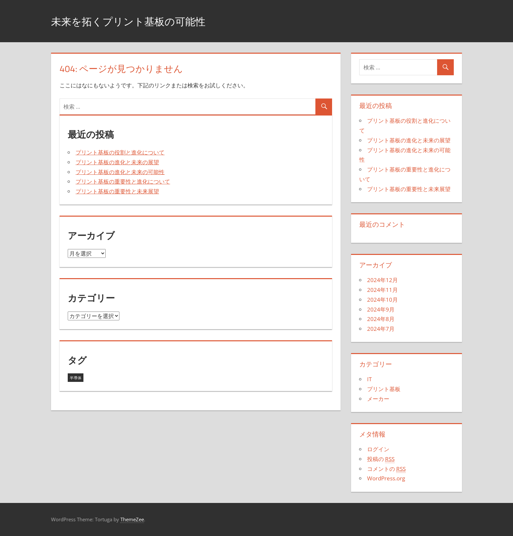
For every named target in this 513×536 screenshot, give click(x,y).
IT (369, 379)
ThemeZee (132, 519)
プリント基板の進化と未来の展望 (117, 162)
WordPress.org (386, 478)
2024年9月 (381, 309)
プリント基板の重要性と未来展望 (117, 191)
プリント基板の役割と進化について (120, 152)
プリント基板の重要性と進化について (123, 181)
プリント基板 (383, 389)
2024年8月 (381, 319)
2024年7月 (381, 328)
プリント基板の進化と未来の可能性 (120, 172)
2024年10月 (382, 299)
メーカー (378, 398)
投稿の (381, 459)
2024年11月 (382, 290)
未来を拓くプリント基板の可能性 (140, 21)
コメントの (386, 469)
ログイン (378, 449)
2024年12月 (382, 280)
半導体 (75, 378)
